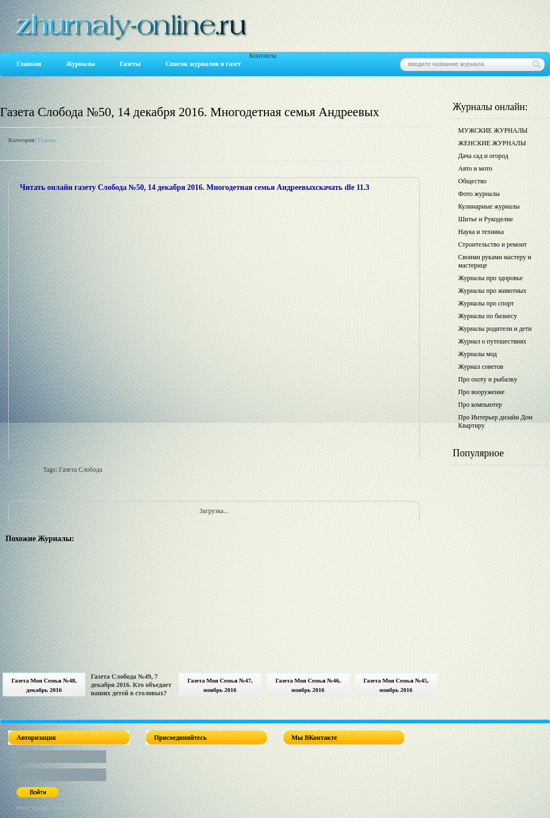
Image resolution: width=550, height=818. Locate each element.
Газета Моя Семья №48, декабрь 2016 (44, 685)
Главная (28, 64)
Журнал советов (480, 366)
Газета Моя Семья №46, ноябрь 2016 (308, 685)
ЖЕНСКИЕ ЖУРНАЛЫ (492, 143)
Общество (472, 181)
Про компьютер (480, 404)
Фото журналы (479, 194)
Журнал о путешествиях (492, 341)
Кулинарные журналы (489, 206)
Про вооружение (481, 392)
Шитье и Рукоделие (485, 219)
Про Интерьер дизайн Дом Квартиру (495, 421)
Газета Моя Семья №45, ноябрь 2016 (396, 685)
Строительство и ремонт (492, 244)
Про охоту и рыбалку (488, 379)
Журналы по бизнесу (487, 316)
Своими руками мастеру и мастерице (494, 261)
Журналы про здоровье (490, 278)
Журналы (80, 64)
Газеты (130, 64)
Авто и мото (475, 168)
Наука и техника (481, 232)
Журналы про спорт (486, 303)
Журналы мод (477, 354)
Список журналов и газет (203, 64)
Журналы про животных (492, 291)
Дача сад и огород (483, 156)
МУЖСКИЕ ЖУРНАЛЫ (492, 130)
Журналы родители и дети (495, 328)
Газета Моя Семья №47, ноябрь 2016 (220, 685)
